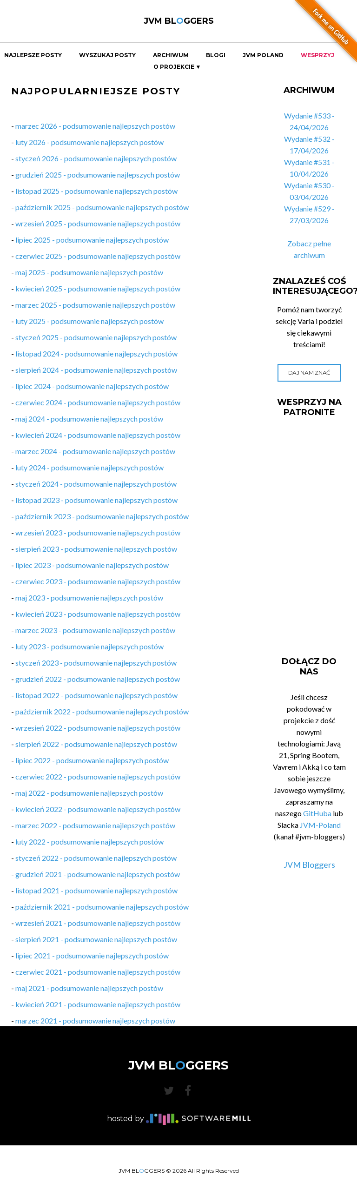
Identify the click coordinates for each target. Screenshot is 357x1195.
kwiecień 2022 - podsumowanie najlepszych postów (97, 809)
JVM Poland (263, 55)
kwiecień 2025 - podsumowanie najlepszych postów (97, 288)
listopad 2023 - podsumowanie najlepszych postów (96, 499)
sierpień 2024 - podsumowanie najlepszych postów (96, 369)
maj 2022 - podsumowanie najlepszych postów (89, 792)
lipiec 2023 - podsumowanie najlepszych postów (92, 565)
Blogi (215, 55)
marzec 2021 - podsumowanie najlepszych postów (95, 1020)
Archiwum (171, 55)
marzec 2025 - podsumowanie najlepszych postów (95, 304)
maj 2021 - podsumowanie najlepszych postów (89, 988)
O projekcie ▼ (177, 67)
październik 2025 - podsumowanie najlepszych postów (102, 207)
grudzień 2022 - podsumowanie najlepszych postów (97, 678)
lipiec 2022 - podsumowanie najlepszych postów (92, 760)
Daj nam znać (309, 372)
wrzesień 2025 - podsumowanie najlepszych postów (97, 223)
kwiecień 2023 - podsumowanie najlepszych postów (97, 613)
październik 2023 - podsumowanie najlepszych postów (102, 516)
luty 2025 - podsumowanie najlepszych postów (89, 321)
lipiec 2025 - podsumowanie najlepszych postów (92, 239)
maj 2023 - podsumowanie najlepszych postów (89, 597)
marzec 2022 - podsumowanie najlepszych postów (95, 825)
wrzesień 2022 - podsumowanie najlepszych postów (97, 727)
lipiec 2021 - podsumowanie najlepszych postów (92, 955)
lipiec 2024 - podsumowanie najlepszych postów (92, 386)
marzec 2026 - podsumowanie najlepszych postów (95, 125)
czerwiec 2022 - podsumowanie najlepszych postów (97, 776)
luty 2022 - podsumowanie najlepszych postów (89, 841)
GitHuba (317, 813)
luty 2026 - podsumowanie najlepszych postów (89, 142)
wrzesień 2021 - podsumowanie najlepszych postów (97, 922)
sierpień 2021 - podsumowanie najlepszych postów (96, 939)
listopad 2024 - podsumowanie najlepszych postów (96, 353)
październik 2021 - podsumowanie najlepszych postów (102, 906)
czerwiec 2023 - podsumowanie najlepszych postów (97, 581)
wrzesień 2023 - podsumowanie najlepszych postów (97, 532)
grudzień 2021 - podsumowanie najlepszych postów (97, 874)
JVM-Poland (320, 824)
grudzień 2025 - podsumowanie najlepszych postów (97, 174)
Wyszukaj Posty (107, 55)
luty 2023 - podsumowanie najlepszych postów (89, 646)
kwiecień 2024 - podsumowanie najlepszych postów (97, 434)
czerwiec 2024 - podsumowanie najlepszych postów (97, 402)
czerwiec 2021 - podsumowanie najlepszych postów (97, 971)
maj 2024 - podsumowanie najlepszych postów (89, 418)
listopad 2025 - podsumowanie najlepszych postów (96, 190)
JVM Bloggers (309, 864)
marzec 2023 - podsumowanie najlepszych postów (95, 630)
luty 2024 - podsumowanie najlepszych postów (89, 467)
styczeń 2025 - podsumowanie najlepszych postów (96, 337)
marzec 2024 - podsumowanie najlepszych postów (95, 451)
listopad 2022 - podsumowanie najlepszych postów (96, 695)
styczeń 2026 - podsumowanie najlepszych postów (96, 158)
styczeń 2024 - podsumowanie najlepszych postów (96, 483)
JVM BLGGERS (179, 21)
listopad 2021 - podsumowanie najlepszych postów (96, 890)
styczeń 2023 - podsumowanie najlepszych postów (96, 662)
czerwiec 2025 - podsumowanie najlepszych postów (97, 255)
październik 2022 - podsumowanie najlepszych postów (102, 711)
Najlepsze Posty (33, 55)
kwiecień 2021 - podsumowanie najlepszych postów (97, 1004)
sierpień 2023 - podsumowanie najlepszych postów (96, 548)
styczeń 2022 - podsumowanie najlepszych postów (96, 857)
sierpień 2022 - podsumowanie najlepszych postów (96, 743)
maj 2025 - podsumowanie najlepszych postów (89, 272)
